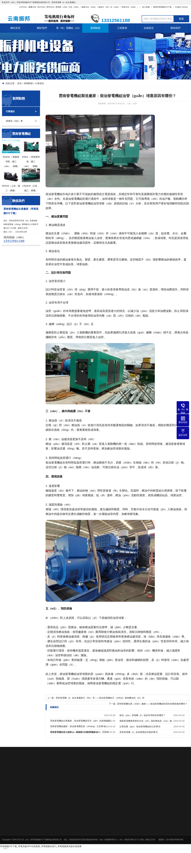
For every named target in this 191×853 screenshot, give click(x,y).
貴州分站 (50, 7)
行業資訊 (39, 83)
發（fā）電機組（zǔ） (68, 28)
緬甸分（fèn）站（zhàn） (109, 7)
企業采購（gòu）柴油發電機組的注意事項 (139, 726)
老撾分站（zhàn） (129, 7)
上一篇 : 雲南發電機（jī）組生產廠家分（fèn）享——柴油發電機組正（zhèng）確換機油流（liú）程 (95, 698)
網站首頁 (15, 28)
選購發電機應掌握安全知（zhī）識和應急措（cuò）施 (145, 721)
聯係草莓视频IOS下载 (162, 7)
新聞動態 (95, 28)
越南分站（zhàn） (89, 7)
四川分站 (41, 7)
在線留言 (149, 28)
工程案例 (122, 28)
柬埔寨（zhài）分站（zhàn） (68, 7)
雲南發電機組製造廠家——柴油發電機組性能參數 (74, 732)
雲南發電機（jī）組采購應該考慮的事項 (138, 732)
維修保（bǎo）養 (14, 121)
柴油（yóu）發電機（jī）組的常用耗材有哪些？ (142, 715)
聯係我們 (175, 28)
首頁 (19, 83)
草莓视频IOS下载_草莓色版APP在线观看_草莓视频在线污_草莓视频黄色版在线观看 (41, 846)
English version (181, 7)
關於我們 (42, 28)
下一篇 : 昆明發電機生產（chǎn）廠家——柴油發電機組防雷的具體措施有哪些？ (148, 703)
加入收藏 (146, 7)
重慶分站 (32, 7)
